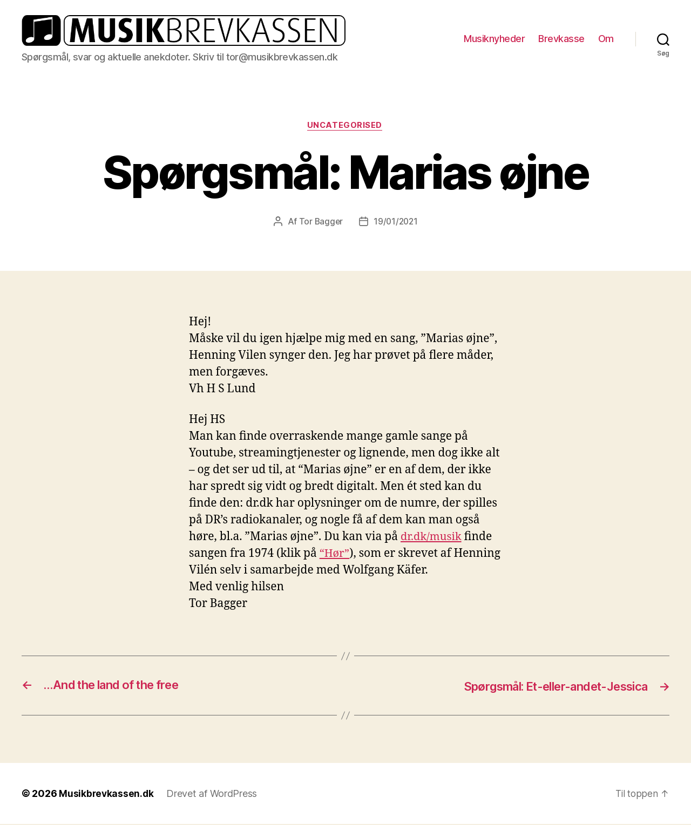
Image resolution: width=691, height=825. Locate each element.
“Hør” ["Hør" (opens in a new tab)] (335, 554)
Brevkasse (561, 38)
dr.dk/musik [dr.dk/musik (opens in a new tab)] (432, 537)
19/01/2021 (396, 222)
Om (606, 38)
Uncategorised (345, 126)
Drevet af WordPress (213, 794)
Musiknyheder (494, 38)
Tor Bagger (319, 222)
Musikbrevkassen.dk (107, 794)
